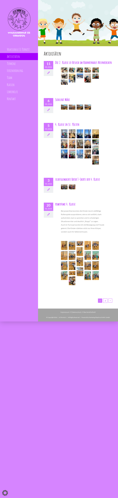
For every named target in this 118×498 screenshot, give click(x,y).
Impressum (64, 312)
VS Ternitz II (62, 317)
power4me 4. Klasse (65, 204)
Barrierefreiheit (89, 312)
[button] (5, 493)
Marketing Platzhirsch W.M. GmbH (99, 317)
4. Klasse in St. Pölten (67, 124)
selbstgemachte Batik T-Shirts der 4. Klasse (77, 179)
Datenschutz (76, 312)
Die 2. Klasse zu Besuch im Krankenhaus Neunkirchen (83, 62)
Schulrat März (62, 99)
